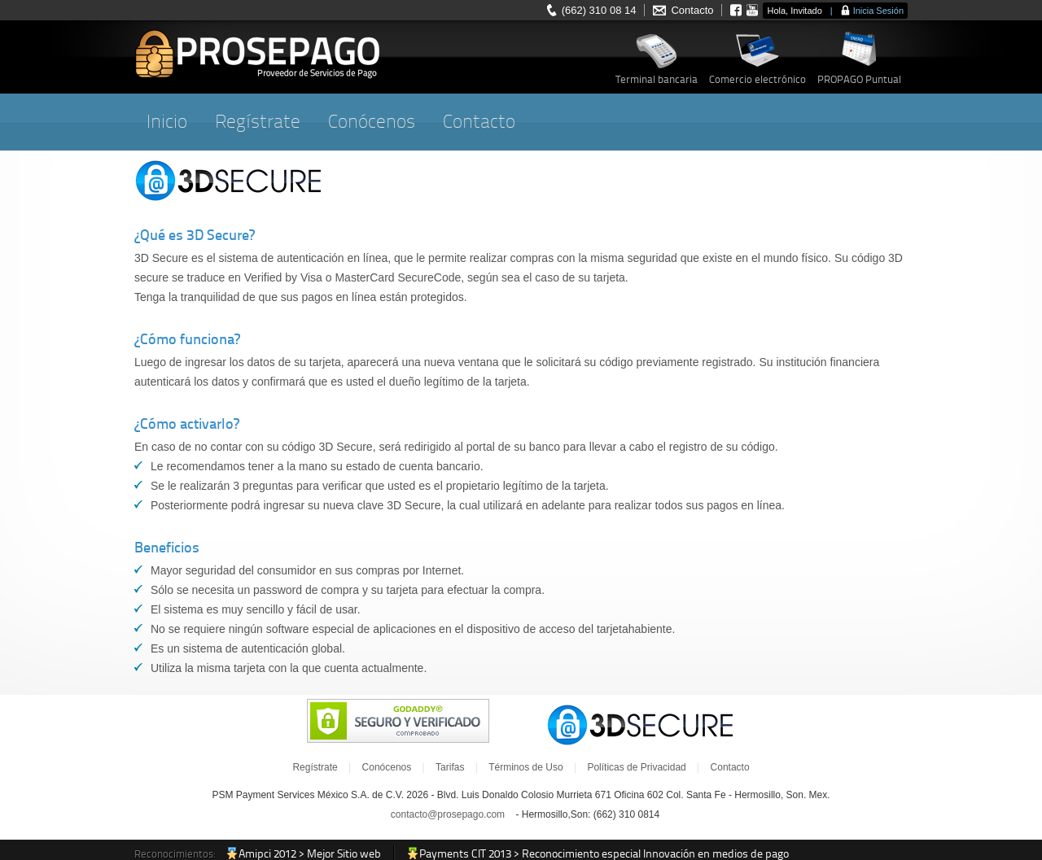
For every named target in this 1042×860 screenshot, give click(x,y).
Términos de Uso (525, 767)
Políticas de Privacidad (636, 767)
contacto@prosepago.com (448, 814)
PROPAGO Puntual (859, 79)
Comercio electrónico (757, 79)
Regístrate (257, 122)
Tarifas (450, 767)
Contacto (692, 10)
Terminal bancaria (656, 79)
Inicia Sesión (878, 10)
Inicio (167, 122)
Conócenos (371, 122)
